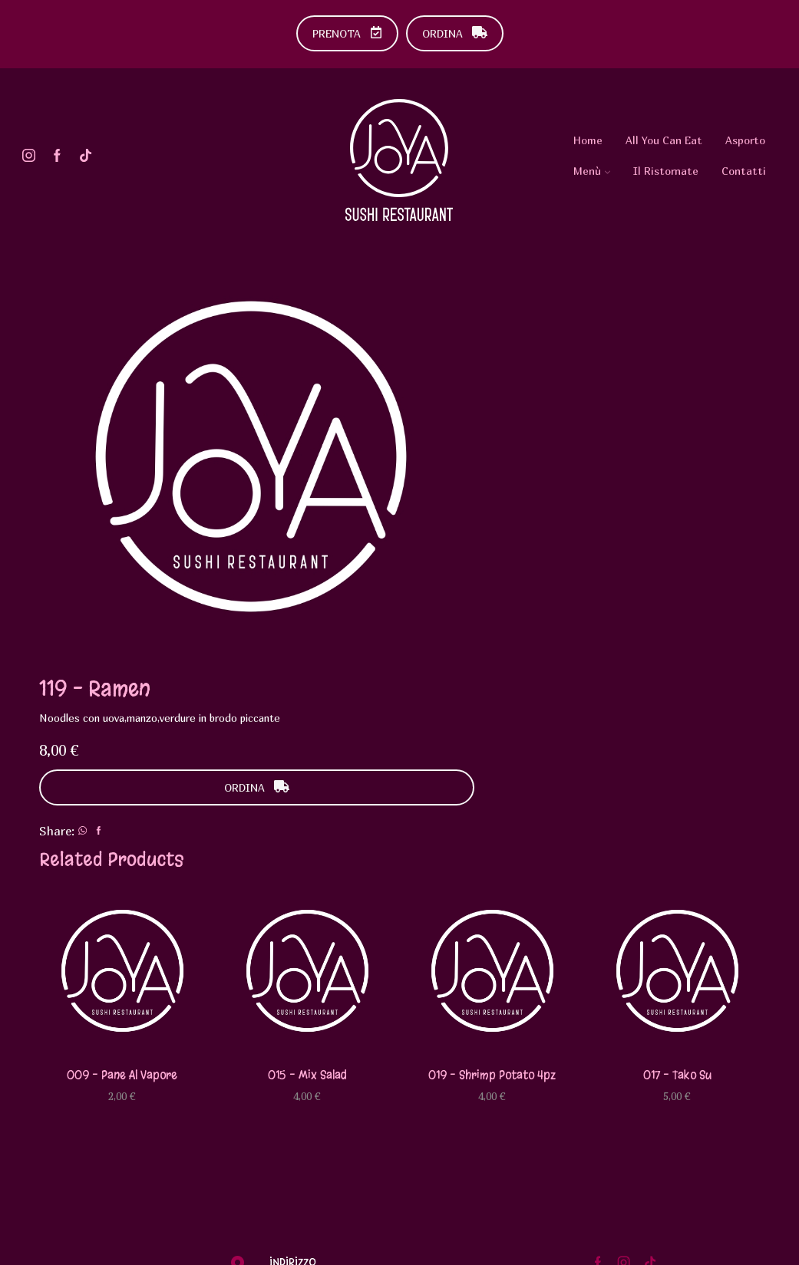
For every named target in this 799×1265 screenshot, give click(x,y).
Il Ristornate (665, 170)
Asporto (745, 140)
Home (588, 140)
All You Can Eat (664, 140)
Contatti (743, 170)
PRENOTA (347, 33)
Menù (591, 170)
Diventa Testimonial (669, 1050)
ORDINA (454, 33)
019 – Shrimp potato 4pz (492, 813)
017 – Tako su (677, 813)
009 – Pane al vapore (122, 813)
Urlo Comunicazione (291, 1244)
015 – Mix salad (307, 813)
